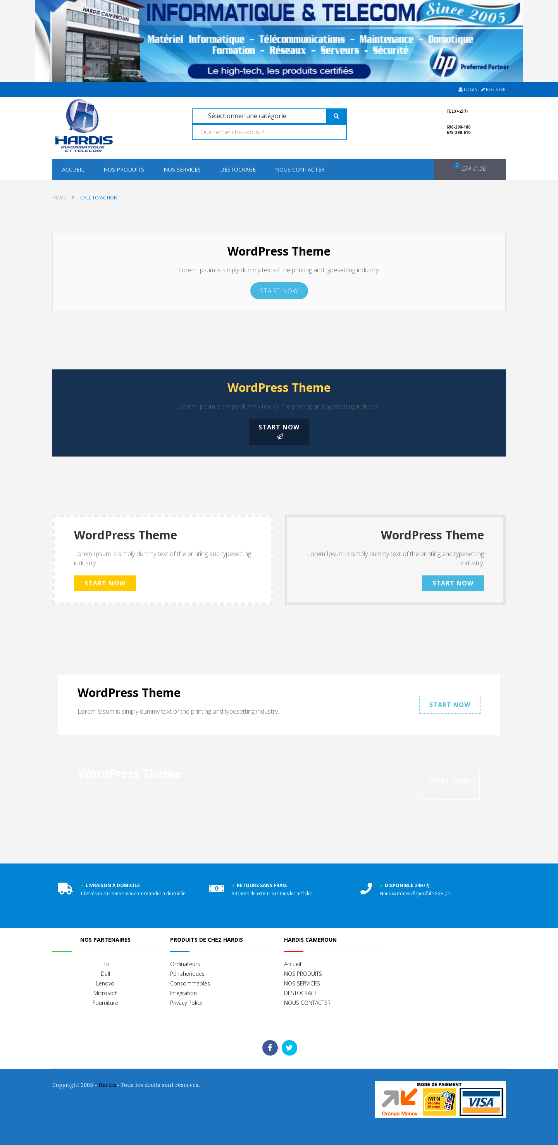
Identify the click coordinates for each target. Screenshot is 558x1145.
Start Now (279, 291)
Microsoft (105, 993)
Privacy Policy (186, 1002)
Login (467, 89)
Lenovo (105, 983)
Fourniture (105, 1002)
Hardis (107, 1085)
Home (59, 197)
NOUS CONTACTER (300, 169)
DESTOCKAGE (238, 169)
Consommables (190, 983)
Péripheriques (187, 973)
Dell (105, 973)
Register (493, 89)
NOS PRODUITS (123, 169)
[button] (465, 168)
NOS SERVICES (182, 169)
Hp (105, 964)
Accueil (73, 169)
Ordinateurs (185, 964)
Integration (183, 993)
